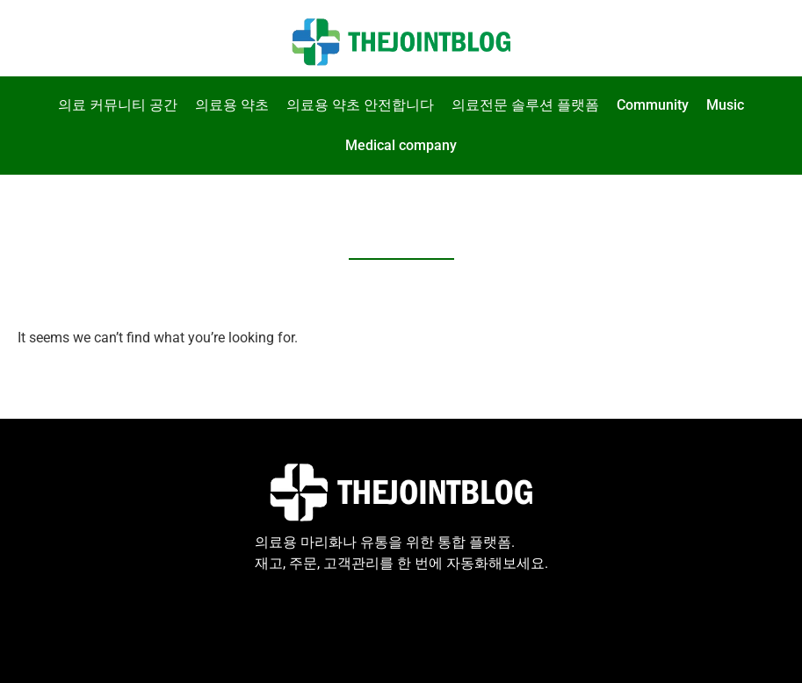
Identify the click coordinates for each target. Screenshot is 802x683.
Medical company (401, 145)
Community (653, 105)
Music (725, 105)
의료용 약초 (232, 105)
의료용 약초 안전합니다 (360, 105)
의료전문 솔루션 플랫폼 (525, 105)
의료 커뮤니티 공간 (117, 105)
